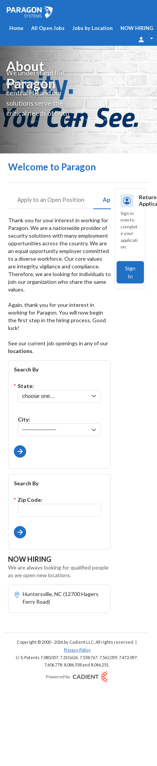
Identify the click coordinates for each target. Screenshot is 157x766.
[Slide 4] (106, 120)
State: (26, 386)
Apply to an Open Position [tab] (50, 199)
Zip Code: (30, 499)
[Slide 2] (87, 120)
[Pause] (141, 121)
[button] (20, 451)
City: (24, 419)
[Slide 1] (73, 120)
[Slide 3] (97, 120)
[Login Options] (145, 38)
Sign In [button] (130, 272)
